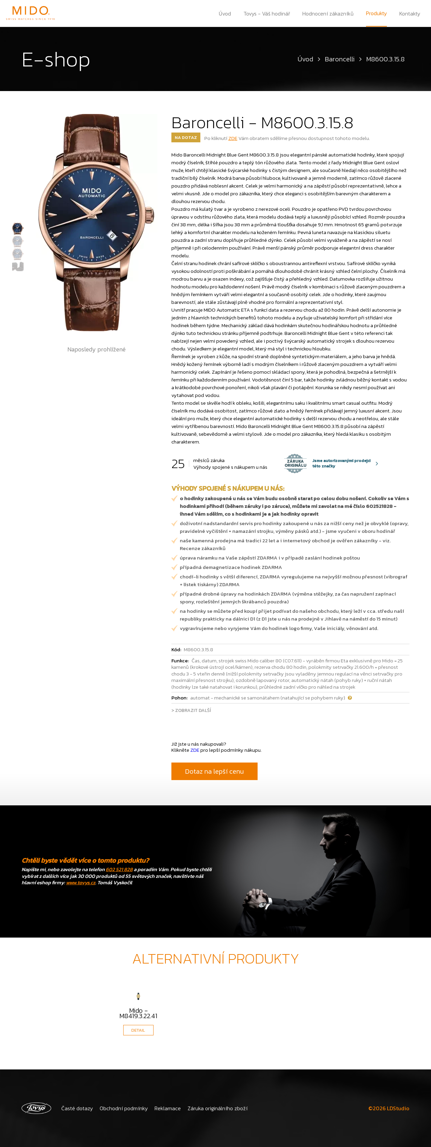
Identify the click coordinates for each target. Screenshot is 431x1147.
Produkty (376, 13)
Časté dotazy (77, 1108)
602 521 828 (119, 869)
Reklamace (167, 1108)
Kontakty (409, 13)
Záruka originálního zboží (217, 1108)
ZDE (232, 138)
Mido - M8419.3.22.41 (138, 1013)
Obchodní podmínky (123, 1108)
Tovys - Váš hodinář (266, 13)
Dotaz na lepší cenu (214, 771)
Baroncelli (340, 59)
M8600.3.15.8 (385, 59)
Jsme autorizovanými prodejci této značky (327, 463)
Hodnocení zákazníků (328, 13)
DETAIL (138, 1030)
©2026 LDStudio (388, 1108)
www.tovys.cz (80, 882)
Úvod (225, 13)
